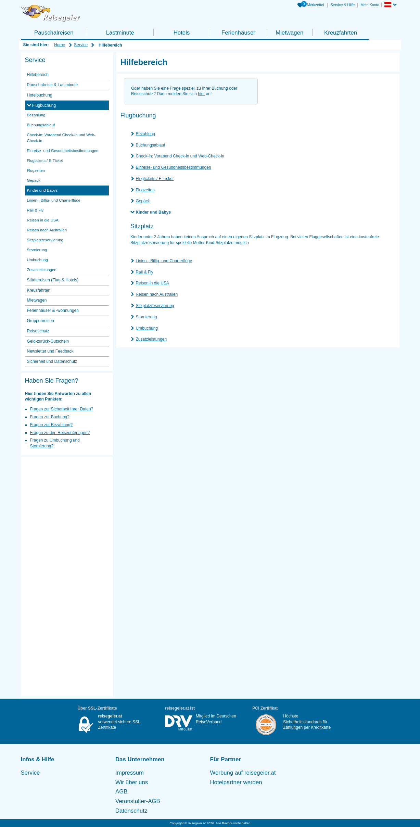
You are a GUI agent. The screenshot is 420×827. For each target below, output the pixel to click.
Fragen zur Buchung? (49, 417)
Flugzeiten (145, 190)
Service (81, 44)
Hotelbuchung (39, 95)
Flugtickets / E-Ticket (155, 178)
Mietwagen (289, 32)
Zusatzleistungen (151, 339)
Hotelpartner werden (236, 782)
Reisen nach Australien (157, 294)
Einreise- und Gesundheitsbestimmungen (173, 167)
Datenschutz (131, 810)
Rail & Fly (144, 272)
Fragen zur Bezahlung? (51, 424)
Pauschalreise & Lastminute (52, 84)
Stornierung (146, 317)
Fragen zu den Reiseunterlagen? (60, 432)
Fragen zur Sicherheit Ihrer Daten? (61, 409)
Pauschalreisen (54, 32)
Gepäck (143, 201)
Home (59, 44)
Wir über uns (131, 782)
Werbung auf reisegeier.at (243, 772)
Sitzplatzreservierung (155, 305)
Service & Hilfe (342, 5)
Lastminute (120, 32)
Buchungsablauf (150, 145)
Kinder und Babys (153, 212)
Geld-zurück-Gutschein (48, 341)
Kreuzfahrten (340, 32)
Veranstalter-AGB (137, 801)
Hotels (182, 32)
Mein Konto (369, 5)
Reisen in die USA (152, 283)
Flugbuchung (43, 105)
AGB (121, 791)
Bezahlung (145, 133)
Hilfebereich (38, 74)
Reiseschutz (38, 331)
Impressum (129, 772)
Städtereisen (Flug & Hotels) (53, 280)
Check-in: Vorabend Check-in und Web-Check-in (180, 156)
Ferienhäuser (238, 32)
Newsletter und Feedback (50, 351)
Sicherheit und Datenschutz (52, 361)
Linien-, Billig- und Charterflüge (164, 260)
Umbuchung (147, 328)
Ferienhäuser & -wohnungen (53, 310)
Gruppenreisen (40, 320)
